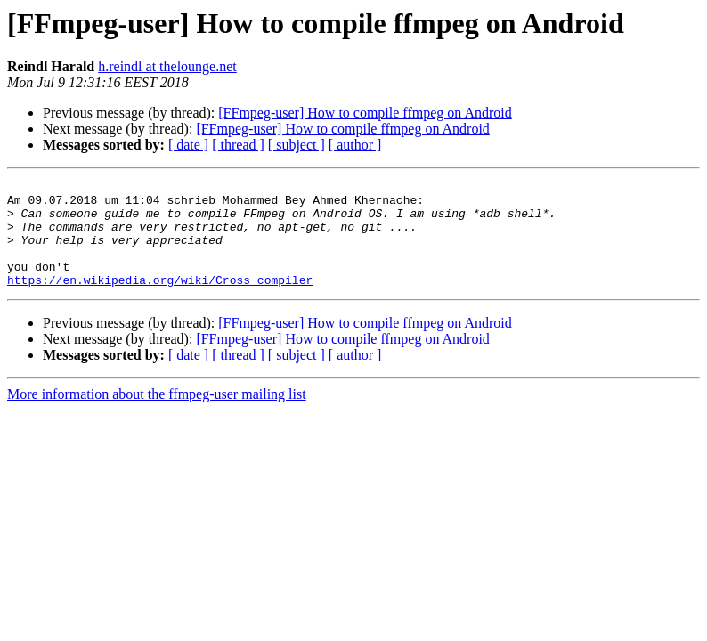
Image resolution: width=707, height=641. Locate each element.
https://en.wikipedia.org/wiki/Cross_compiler (160, 301)
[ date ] (188, 144)
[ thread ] (238, 144)
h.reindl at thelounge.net (167, 66)
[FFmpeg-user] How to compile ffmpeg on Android (364, 112)
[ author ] (355, 144)
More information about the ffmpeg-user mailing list (156, 415)
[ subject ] (296, 144)
